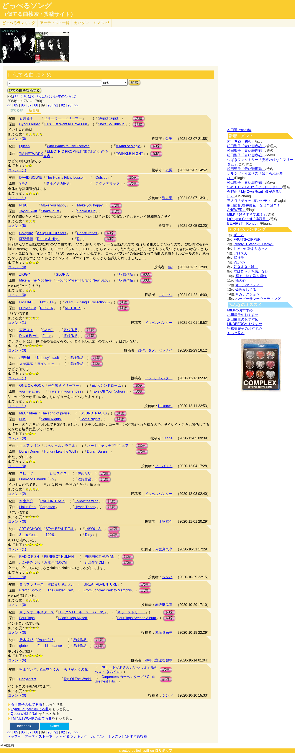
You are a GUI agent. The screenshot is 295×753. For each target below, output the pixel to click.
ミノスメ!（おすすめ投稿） (129, 736)
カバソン (81, 23)
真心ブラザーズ (31, 584)
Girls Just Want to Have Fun (65, 124)
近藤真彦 (26, 363)
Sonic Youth (28, 535)
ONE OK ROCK (31, 385)
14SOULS (93, 529)
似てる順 (16, 110)
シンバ (167, 577)
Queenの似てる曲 (25, 713)
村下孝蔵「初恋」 (241, 141)
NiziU (23, 205)
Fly (51, 479)
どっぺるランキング (71, 736)
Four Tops (27, 618)
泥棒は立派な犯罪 (158, 660)
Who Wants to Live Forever (68, 146)
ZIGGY (24, 274)
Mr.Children (28, 413)
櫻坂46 (24, 358)
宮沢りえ (26, 330)
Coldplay (26, 233)
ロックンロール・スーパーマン (82, 612)
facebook (24, 726)
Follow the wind (86, 501)
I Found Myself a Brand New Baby (82, 280)
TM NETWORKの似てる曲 (31, 718)
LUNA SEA (27, 308)
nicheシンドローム (106, 385)
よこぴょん (163, 466)
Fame (47, 336)
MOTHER (72, 308)
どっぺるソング (27, 6)
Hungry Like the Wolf (60, 451)
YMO (23, 183)
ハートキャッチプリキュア (108, 445)
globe (23, 646)
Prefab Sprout (30, 590)
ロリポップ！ (165, 750)
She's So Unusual (111, 124)
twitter (54, 726)
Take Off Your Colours (109, 391)
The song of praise (55, 413)
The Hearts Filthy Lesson (65, 177)
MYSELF (47, 302)
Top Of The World (77, 679)
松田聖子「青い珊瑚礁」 (246, 146)
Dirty (88, 535)
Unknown (165, 406)
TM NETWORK (31, 154)
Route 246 (45, 640)
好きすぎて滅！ (246, 267)
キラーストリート (131, 612)
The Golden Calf (60, 590)
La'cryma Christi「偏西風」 (248, 219)
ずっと (239, 235)
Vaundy (239, 262)
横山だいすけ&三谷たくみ (39, 669)
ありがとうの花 (76, 669)
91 (56, 105)
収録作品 (126, 274)
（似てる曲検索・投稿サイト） (39, 14)
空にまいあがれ (60, 584)
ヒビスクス (58, 473)
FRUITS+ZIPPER (247, 239)
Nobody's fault (48, 358)
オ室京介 (165, 521)
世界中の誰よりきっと (251, 248)
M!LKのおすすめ (239, 310)
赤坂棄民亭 (163, 549)
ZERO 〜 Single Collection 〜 (87, 302)
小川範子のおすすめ (242, 315)
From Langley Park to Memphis (108, 590)
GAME (48, 330)
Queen (24, 146)
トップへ (14, 736)
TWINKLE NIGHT (129, 154)
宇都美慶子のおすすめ (244, 328)
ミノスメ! (101, 23)
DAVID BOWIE (30, 177)
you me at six (29, 391)
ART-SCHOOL (30, 529)
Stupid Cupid (108, 118)
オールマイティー (249, 285)
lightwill (142, 750)
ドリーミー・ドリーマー (63, 118)
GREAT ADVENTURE (100, 584)
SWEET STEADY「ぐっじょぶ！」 (254, 187)
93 (70, 105)
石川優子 (26, 118)
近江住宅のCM (55, 562)
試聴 (138, 118)
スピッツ (26, 473)
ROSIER (46, 308)
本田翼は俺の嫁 (239, 130)
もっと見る (235, 333)
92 (63, 105)
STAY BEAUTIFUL (60, 529)
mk (170, 267)
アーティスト (54, 23)
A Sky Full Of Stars (51, 233)
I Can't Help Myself (72, 618)
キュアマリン (29, 445)
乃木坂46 (26, 640)
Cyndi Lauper (29, 124)
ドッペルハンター (158, 322)
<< (9, 105)
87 (29, 105)
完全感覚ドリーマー (63, 385)
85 (16, 105)
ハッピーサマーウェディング (257, 299)
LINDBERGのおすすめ (244, 324)
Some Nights (51, 419)
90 (50, 105)
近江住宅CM (94, 562)
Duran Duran (29, 451)
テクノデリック (107, 183)
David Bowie (29, 336)
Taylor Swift (28, 211)
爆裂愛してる (245, 289)
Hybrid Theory (85, 507)
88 (36, 105)
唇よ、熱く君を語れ (251, 276)
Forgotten (47, 507)
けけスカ (240, 253)
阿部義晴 (26, 239)
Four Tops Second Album (136, 618)
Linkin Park (27, 507)
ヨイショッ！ (47, 363)
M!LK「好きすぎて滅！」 (246, 214)
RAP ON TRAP (52, 501)
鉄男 (169, 139)
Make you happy (53, 205)
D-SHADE (27, 302)
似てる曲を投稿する (24, 90)
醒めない (85, 473)
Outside (101, 177)
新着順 (34, 110)
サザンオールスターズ (36, 612)
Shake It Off (50, 211)
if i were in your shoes (64, 391)
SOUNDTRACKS (93, 413)
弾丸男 (167, 198)
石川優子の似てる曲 (26, 704)
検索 (134, 82)
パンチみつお (29, 562)
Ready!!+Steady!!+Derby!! (254, 244)
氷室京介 (26, 501)
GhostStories (87, 233)
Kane (168, 438)
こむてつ (165, 295)
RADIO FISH (29, 556)
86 (23, 105)
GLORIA (62, 274)
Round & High (48, 239)
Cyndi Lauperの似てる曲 (30, 709)
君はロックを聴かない (251, 271)
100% (50, 535)
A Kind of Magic (128, 146)
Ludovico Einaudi (32, 479)
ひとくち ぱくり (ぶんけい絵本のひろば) (44, 96)
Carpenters (27, 679)
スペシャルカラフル (59, 445)
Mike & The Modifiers (35, 280)
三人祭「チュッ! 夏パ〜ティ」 (250, 201)
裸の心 (240, 280)
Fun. (22, 419)
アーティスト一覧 (38, 736)
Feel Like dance (49, 646)
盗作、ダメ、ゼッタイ (155, 350)
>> (76, 105)
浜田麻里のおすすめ (242, 319)
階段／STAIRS (57, 183)
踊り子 (239, 258)
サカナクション (247, 294)
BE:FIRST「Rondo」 (243, 223)
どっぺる (18, 23)
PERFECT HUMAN (59, 556)
